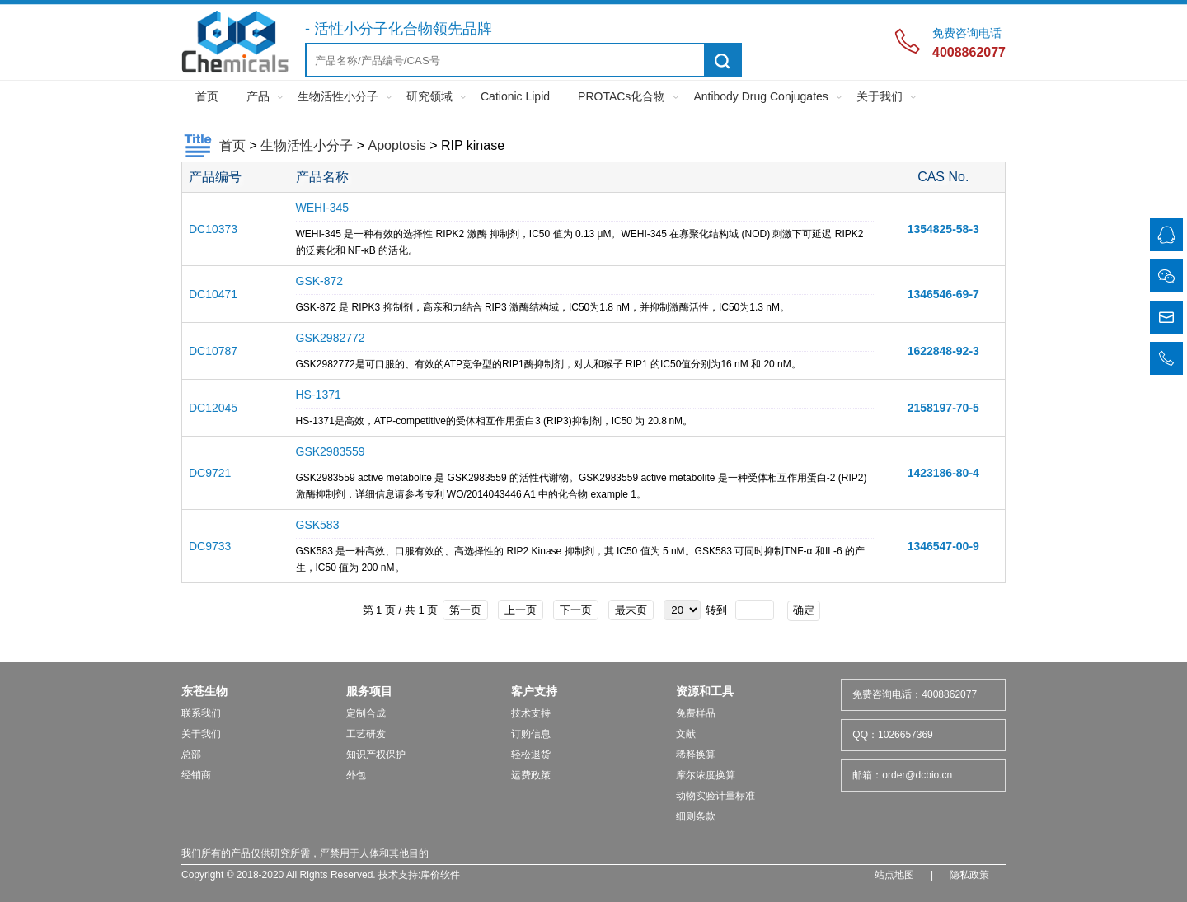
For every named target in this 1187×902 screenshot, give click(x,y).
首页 (206, 96)
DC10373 (213, 229)
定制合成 (366, 713)
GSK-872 (320, 280)
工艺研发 (366, 734)
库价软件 (440, 875)
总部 (191, 754)
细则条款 (695, 816)
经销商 (196, 775)
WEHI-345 (323, 207)
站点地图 (894, 875)
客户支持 (534, 691)
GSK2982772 (330, 337)
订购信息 (531, 734)
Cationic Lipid (515, 96)
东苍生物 (204, 691)
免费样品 (695, 713)
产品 (258, 96)
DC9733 (210, 546)
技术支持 (531, 713)
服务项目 (369, 691)
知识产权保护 (376, 754)
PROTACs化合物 (621, 96)
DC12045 (213, 407)
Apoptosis (396, 145)
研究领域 (429, 96)
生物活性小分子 (338, 96)
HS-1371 (318, 394)
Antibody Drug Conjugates (760, 96)
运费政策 (531, 775)
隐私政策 (969, 875)
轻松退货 (531, 754)
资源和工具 (705, 691)
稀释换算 (695, 754)
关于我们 (879, 96)
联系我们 (201, 713)
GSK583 (318, 524)
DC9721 (210, 472)
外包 (356, 775)
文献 (686, 734)
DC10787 (213, 351)
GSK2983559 (330, 451)
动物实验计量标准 (715, 796)
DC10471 (213, 294)
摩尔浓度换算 (705, 775)
